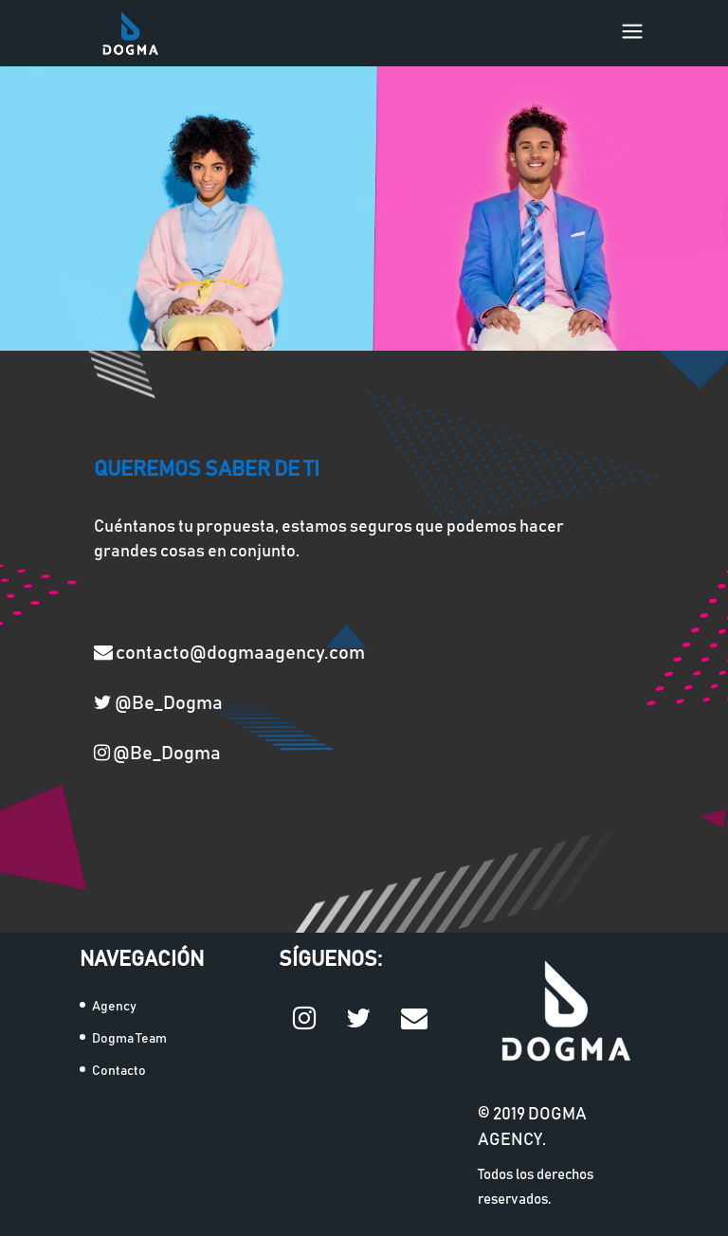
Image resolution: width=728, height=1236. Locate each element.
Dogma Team (129, 1038)
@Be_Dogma (158, 702)
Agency (114, 1006)
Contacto (119, 1071)
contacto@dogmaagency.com (229, 652)
